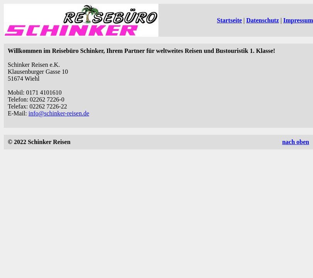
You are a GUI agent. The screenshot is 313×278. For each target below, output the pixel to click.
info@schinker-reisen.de (59, 113)
